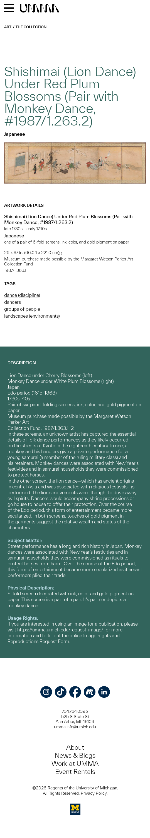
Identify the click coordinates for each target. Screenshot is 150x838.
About (75, 747)
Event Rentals (75, 771)
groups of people (22, 309)
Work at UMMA (75, 763)
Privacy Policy (94, 793)
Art (7, 27)
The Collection (31, 27)
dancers (12, 302)
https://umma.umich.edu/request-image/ (60, 629)
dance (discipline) (22, 295)
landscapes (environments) (32, 315)
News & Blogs (75, 755)
